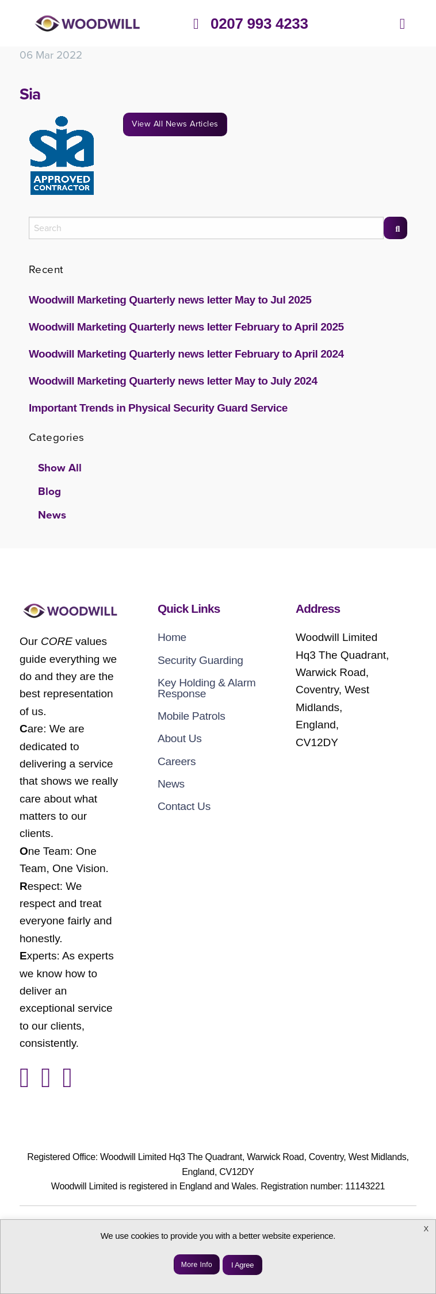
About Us (180, 738)
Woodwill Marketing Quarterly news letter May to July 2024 (173, 381)
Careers (177, 761)
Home (172, 637)
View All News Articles (175, 124)
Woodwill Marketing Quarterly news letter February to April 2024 (186, 354)
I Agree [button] (242, 1265)
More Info (196, 1265)
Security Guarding (200, 660)
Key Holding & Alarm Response (207, 688)
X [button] (426, 1228)
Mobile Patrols (191, 716)
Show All (60, 468)
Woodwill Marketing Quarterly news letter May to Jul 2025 (170, 300)
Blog (49, 491)
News (52, 515)
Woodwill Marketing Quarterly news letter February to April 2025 (186, 327)
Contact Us (184, 806)
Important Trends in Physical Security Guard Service (158, 408)
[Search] (395, 228)
